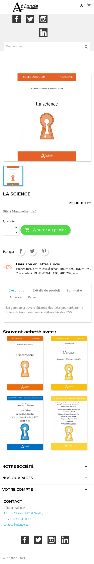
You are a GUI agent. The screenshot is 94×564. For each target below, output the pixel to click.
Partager (20, 251)
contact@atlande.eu (16, 524)
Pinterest (44, 251)
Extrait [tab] (33, 297)
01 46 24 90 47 (21, 519)
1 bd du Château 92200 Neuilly (23, 513)
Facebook (16, 19)
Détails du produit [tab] (46, 290)
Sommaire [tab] (74, 290)
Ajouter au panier (45, 230)
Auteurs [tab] (15, 297)
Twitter (30, 19)
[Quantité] (8, 230)
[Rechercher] (47, 46)
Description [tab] (17, 290)
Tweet (32, 251)
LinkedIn (43, 32)
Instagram (43, 19)
